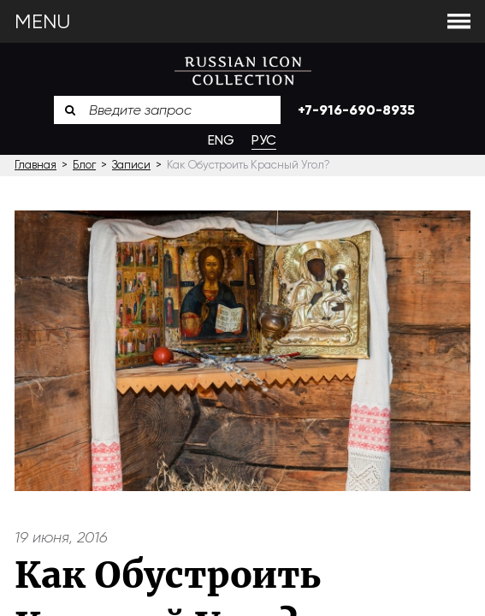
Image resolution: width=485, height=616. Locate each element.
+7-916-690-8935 (356, 110)
